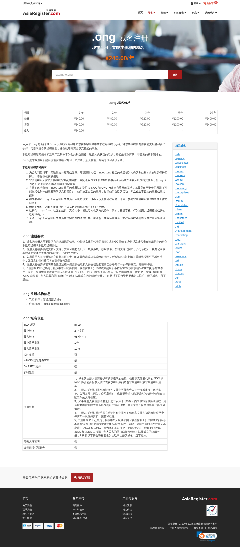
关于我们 (27, 505)
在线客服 (82, 477)
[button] (32, 3)
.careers (180, 175)
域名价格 (127, 509)
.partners (180, 243)
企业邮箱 (127, 513)
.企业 (178, 286)
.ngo (177, 239)
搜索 (175, 74)
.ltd (177, 226)
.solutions (180, 256)
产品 (196, 12)
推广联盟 (27, 518)
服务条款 (198, 528)
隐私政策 (213, 528)
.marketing (181, 235)
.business (180, 166)
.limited (179, 222)
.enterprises (182, 192)
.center (179, 179)
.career (179, 171)
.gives (178, 209)
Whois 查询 (78, 509)
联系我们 (27, 509)
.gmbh (178, 213)
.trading (179, 273)
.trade (178, 269)
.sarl (177, 252)
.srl (177, 260)
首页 (140, 12)
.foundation (181, 205)
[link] (207, 536)
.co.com (179, 184)
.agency (179, 158)
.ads (177, 154)
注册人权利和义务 (179, 528)
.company (181, 188)
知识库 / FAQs (79, 518)
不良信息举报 (79, 513)
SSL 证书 (180, 12)
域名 (152, 12)
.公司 (178, 281)
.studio (179, 265)
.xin (177, 277)
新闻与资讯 (28, 513)
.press (178, 248)
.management (183, 230)
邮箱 (165, 12)
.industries (181, 218)
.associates (181, 162)
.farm (178, 196)
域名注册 (127, 505)
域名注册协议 (157, 528)
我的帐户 (211, 12)
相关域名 (180, 145)
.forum (179, 201)
